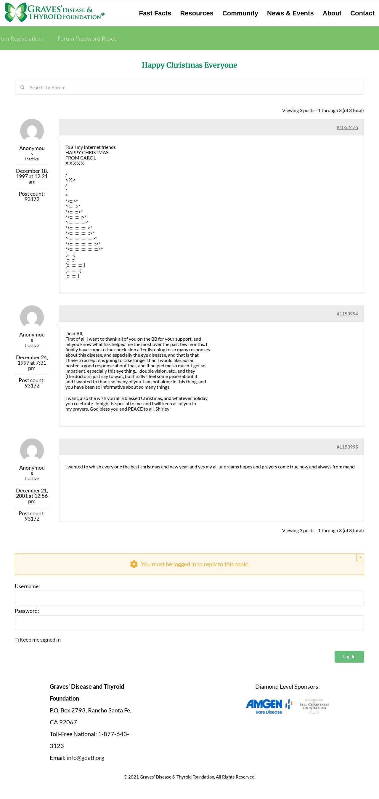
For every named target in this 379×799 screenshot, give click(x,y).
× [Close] (360, 557)
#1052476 (347, 127)
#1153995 (347, 446)
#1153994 (347, 313)
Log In (349, 656)
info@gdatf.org (85, 757)
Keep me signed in (40, 639)
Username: (27, 586)
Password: (27, 611)
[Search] (22, 87)
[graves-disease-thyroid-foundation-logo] (55, 4)
